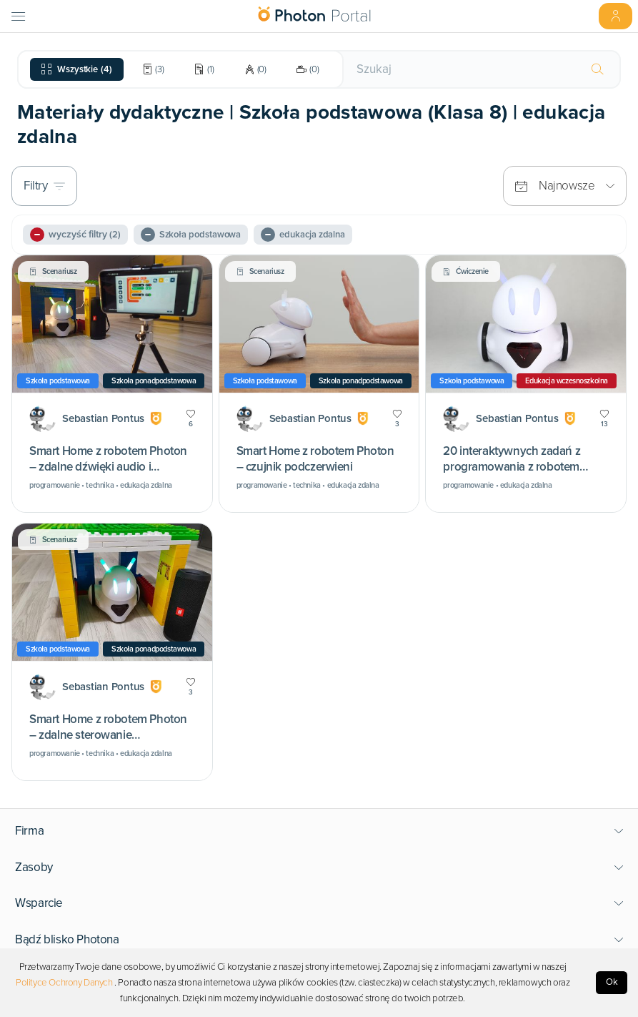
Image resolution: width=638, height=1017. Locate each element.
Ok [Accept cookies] (612, 982)
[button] (319, 831)
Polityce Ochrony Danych (64, 982)
